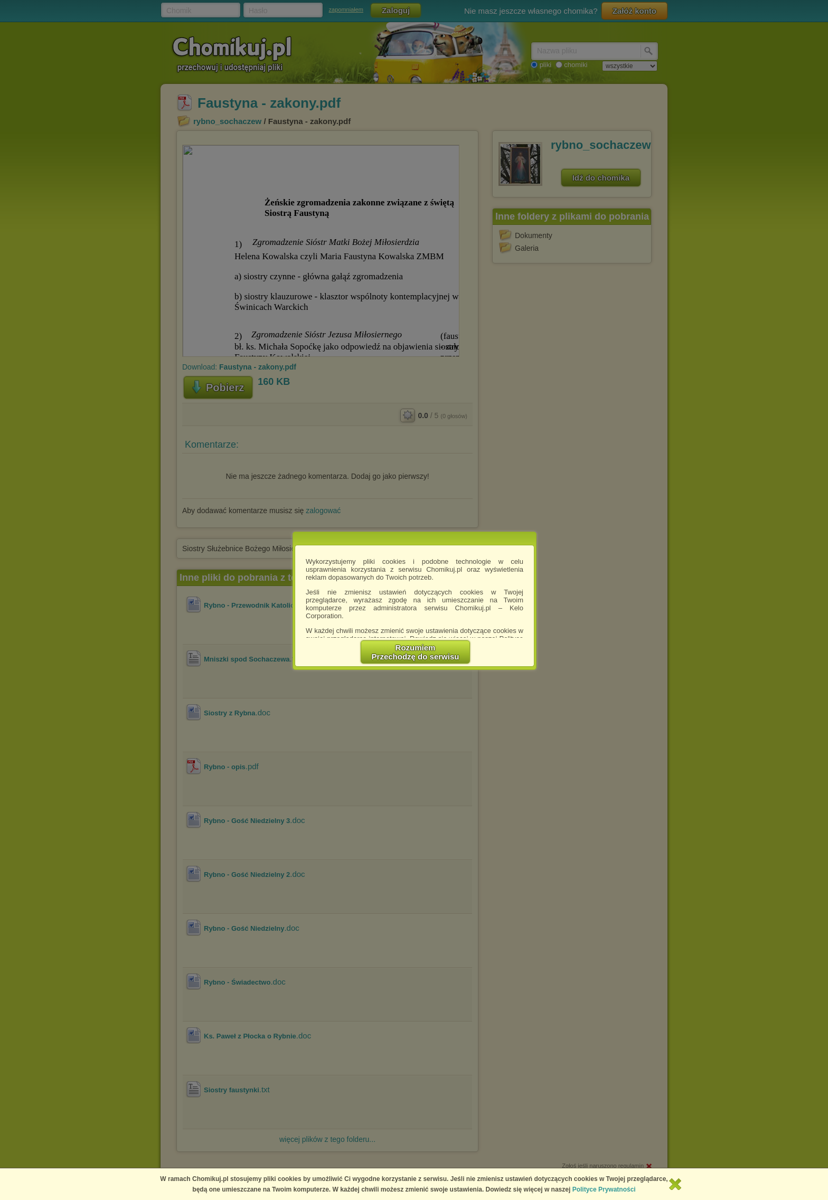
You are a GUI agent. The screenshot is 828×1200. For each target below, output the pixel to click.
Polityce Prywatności (604, 1189)
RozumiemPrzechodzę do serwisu (415, 652)
